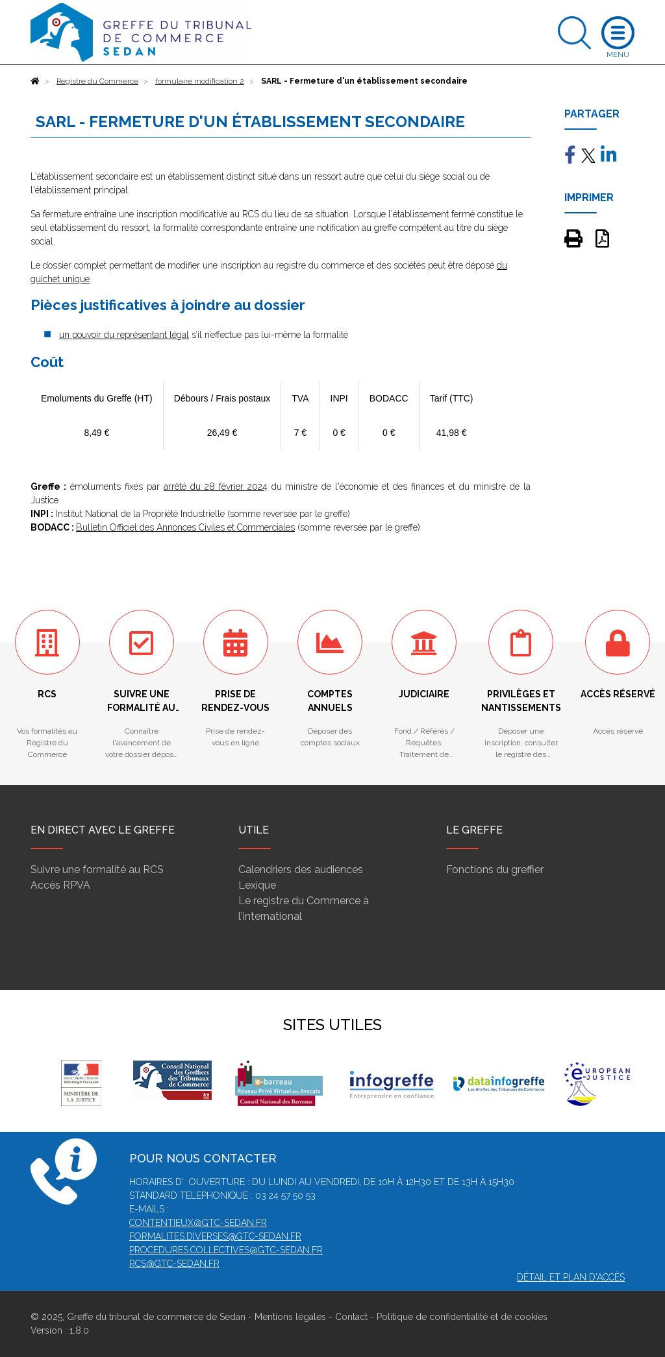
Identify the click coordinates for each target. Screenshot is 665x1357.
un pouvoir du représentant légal (124, 335)
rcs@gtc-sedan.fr (174, 1263)
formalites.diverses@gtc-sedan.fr (215, 1236)
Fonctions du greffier (495, 869)
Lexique (257, 885)
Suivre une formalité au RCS (97, 869)
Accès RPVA (60, 885)
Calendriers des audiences (300, 869)
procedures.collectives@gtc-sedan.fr (226, 1250)
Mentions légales (290, 1317)
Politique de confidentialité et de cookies (462, 1317)
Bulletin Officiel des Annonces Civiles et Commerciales (185, 527)
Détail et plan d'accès (571, 1277)
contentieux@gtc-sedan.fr (198, 1223)
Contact (351, 1317)
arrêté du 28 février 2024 (216, 486)
